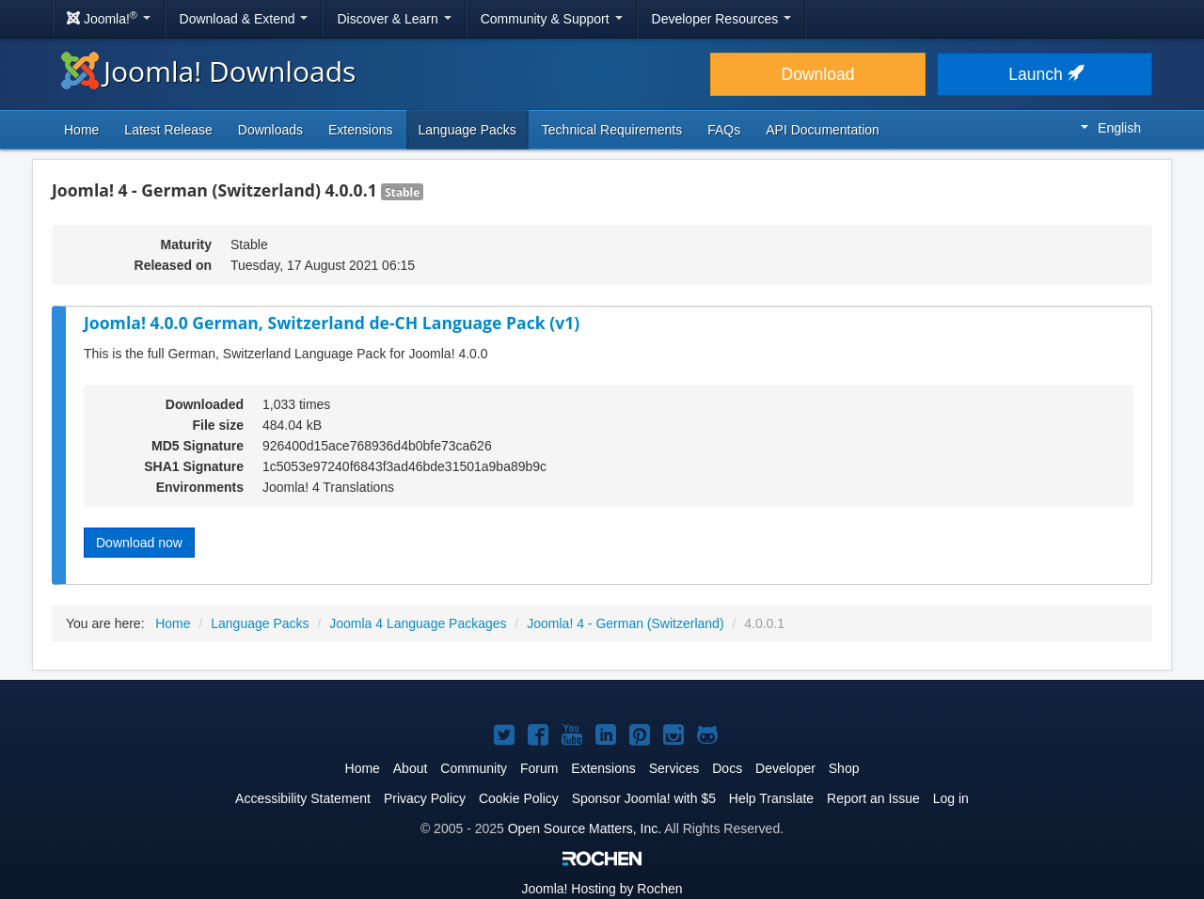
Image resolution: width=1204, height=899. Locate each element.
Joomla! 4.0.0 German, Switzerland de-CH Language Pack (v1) (331, 322)
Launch (1044, 74)
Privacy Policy (425, 798)
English (1111, 127)
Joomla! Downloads (208, 71)
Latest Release (168, 129)
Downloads (270, 129)
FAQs (723, 129)
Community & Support (552, 18)
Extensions (360, 129)
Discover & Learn (394, 18)
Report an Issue (873, 798)
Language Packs (467, 129)
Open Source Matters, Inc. (584, 828)
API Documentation (822, 129)
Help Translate (771, 798)
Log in (951, 798)
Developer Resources (722, 18)
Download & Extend (244, 18)
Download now (139, 542)
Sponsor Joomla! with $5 (644, 798)
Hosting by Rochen (601, 888)
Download (818, 74)
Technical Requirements (612, 129)
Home (81, 129)
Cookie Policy (519, 798)
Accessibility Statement (303, 798)
